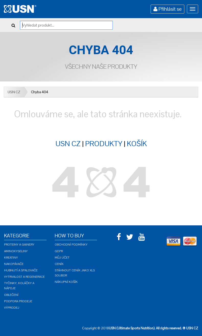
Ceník (59, 264)
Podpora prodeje (18, 301)
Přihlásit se (167, 9)
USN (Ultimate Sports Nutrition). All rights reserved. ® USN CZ (153, 328)
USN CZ (14, 92)
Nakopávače (14, 264)
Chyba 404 (39, 92)
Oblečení (11, 295)
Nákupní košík (66, 282)
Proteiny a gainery (19, 244)
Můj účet (62, 258)
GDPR (59, 251)
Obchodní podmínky (71, 244)
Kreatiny (11, 258)
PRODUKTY (103, 143)
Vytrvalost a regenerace (24, 277)
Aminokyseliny (16, 251)
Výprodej (11, 308)
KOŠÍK (137, 143)
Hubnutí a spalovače (21, 270)
